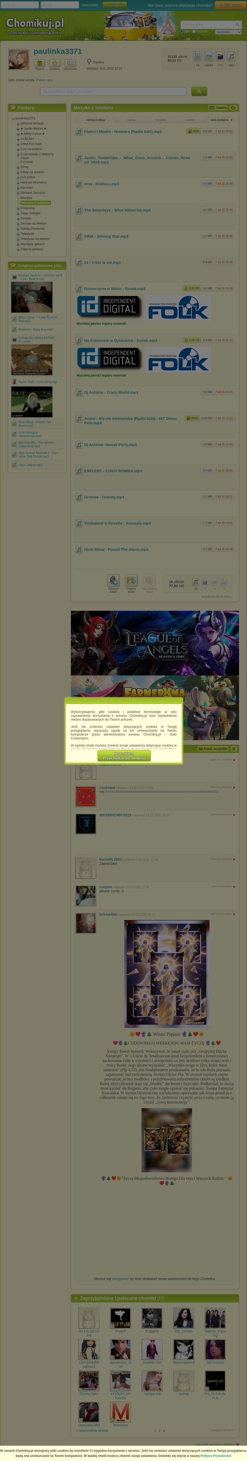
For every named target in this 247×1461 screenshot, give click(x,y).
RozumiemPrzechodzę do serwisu (124, 755)
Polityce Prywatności (216, 1456)
